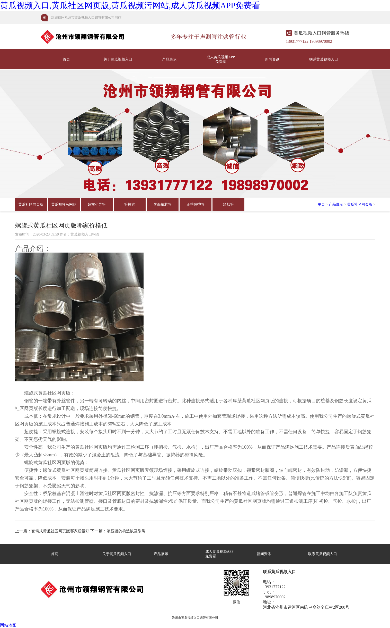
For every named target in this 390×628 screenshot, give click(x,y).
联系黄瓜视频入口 (323, 59)
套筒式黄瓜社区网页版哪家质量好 (60, 531)
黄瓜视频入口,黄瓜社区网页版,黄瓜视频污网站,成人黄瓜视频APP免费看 (130, 5)
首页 (66, 59)
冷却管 (228, 204)
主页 (321, 204)
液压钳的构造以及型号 (126, 531)
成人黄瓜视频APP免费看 (221, 59)
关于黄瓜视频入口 (117, 59)
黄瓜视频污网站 (63, 204)
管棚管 (129, 204)
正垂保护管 (196, 204)
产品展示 (169, 59)
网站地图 (8, 625)
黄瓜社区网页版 (30, 204)
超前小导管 (97, 204)
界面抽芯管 (163, 204)
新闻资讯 (272, 59)
